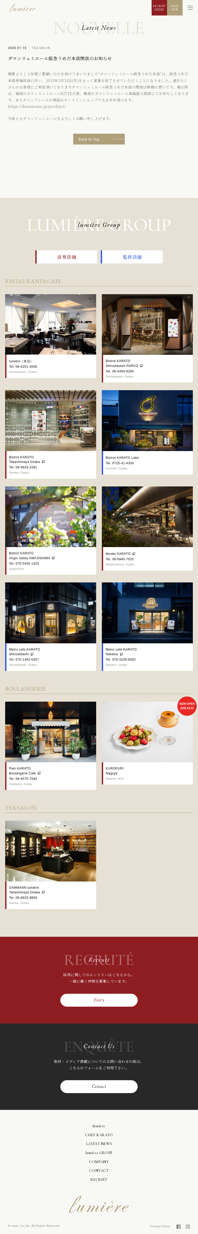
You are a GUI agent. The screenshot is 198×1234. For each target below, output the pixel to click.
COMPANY (99, 1161)
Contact (99, 1086)
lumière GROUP (99, 1152)
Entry (99, 1000)
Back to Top (89, 139)
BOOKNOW (174, 7)
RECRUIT (98, 1179)
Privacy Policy (160, 1226)
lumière (99, 1126)
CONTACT (99, 1170)
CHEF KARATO (99, 1135)
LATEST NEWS (99, 1143)
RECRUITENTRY (159, 7)
